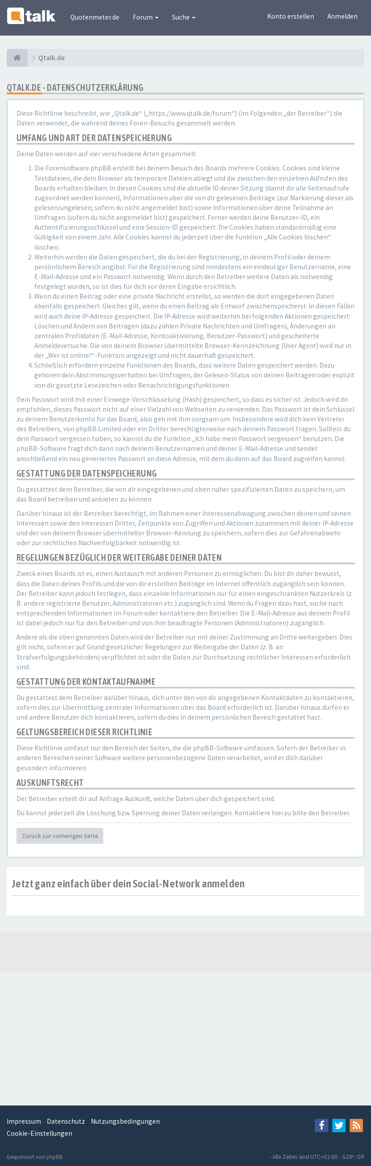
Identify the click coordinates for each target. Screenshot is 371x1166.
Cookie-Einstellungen (39, 1133)
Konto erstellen (290, 16)
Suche (184, 17)
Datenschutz (66, 1121)
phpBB (54, 1157)
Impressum (24, 1121)
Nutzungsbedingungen (125, 1121)
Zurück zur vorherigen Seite (60, 836)
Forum (146, 17)
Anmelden (342, 16)
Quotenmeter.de (94, 17)
